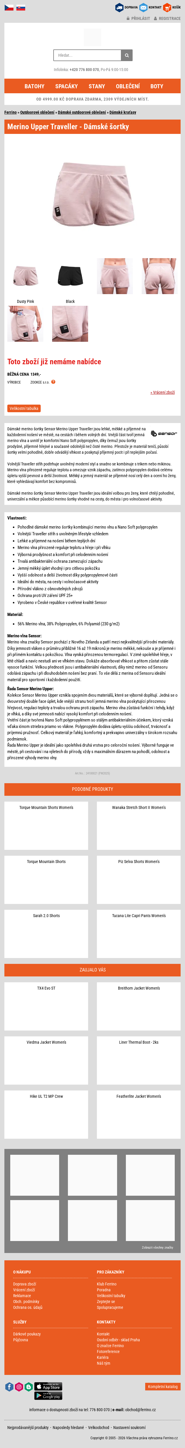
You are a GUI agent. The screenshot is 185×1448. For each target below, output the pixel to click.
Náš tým (103, 1363)
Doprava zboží (24, 1284)
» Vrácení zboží (162, 392)
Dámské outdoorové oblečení (82, 112)
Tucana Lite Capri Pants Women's (139, 915)
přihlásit (138, 18)
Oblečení (128, 86)
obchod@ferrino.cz (140, 1409)
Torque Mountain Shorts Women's (46, 807)
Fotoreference (108, 1351)
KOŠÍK (176, 7)
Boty (156, 86)
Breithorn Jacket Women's (139, 988)
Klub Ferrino (107, 1284)
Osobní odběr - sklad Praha (118, 1339)
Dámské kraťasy (122, 112)
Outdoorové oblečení (37, 112)
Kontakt (103, 1334)
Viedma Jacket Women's (46, 1042)
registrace (167, 18)
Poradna (104, 1290)
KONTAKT (155, 7)
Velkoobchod (98, 1427)
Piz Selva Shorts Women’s (139, 861)
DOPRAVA (131, 7)
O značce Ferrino (110, 1345)
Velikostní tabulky (111, 1295)
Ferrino (10, 112)
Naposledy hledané (68, 1427)
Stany (97, 86)
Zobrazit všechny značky (157, 1247)
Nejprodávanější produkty (28, 1427)
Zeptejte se (106, 1301)
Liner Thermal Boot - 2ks (138, 1042)
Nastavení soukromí (129, 1427)
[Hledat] (127, 55)
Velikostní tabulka (24, 408)
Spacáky (66, 86)
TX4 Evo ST (46, 988)
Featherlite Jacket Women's (139, 1096)
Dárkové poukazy (27, 1334)
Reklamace (22, 1295)
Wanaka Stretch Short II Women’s (139, 807)
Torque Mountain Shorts (46, 861)
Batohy (34, 86)
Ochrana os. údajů (27, 1307)
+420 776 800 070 (84, 69)
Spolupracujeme (110, 1307)
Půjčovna (20, 1339)
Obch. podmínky (26, 1301)
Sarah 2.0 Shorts (46, 915)
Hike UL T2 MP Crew (46, 1096)
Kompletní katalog (163, 1386)
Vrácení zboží (24, 1290)
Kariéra (103, 1357)
